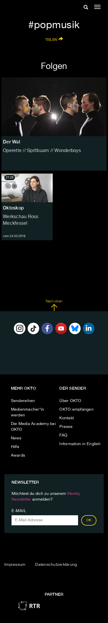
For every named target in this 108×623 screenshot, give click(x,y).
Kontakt (66, 418)
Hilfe (15, 447)
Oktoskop (13, 208)
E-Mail (19, 511)
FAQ (63, 435)
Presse (66, 427)
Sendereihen (23, 401)
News (16, 438)
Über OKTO (70, 401)
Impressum (14, 565)
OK (89, 520)
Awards (18, 455)
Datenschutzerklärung (56, 565)
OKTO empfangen (76, 409)
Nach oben (54, 305)
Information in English (80, 444)
